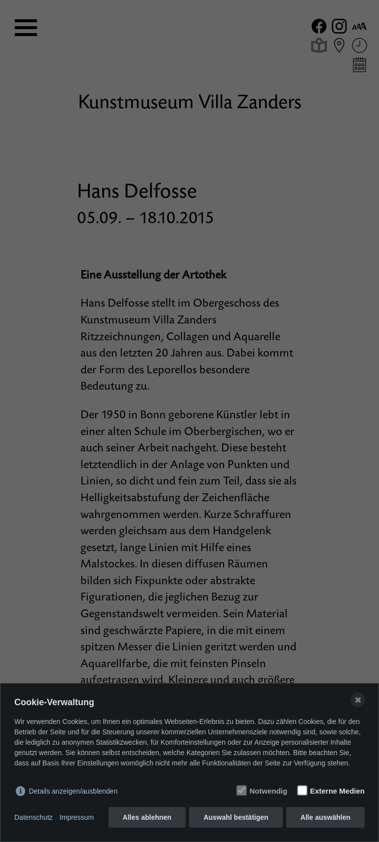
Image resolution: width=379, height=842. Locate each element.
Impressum (77, 817)
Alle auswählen (325, 817)
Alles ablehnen (147, 817)
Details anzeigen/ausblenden (73, 791)
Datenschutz (33, 817)
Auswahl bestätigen (235, 817)
